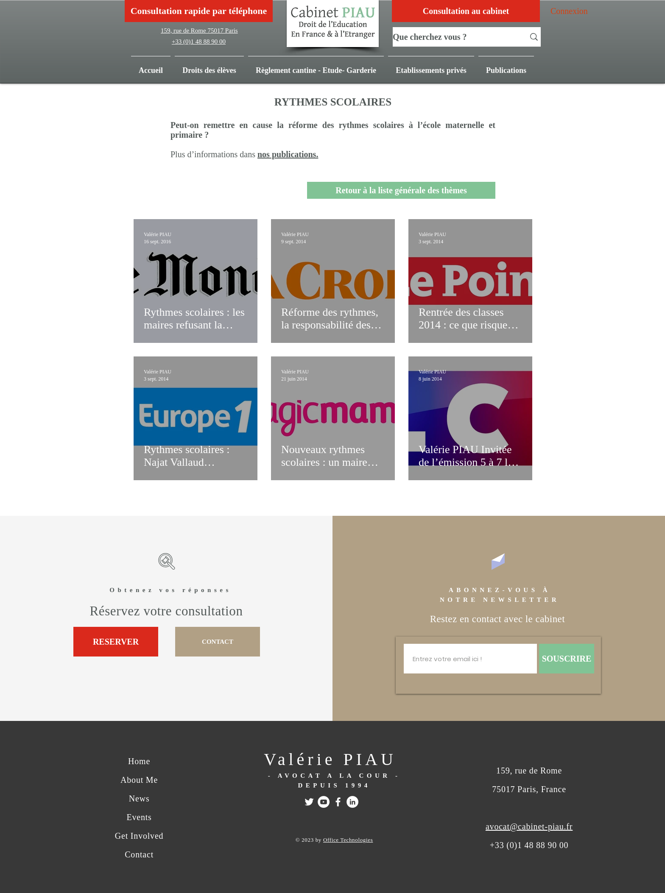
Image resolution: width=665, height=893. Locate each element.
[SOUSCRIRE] (566, 658)
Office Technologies (348, 840)
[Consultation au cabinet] (466, 11)
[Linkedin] (352, 802)
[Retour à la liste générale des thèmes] (401, 190)
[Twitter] (309, 802)
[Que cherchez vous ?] (452, 37)
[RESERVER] (115, 642)
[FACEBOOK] (338, 802)
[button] (506, 66)
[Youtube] (324, 802)
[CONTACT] (217, 642)
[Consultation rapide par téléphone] (199, 11)
